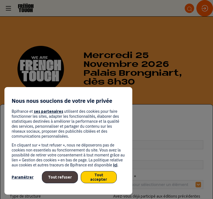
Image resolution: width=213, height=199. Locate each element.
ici (115, 165)
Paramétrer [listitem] (23, 177)
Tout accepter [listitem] (98, 177)
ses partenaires (48, 111)
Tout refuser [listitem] (60, 177)
